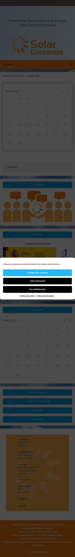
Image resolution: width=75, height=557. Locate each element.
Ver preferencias (37, 289)
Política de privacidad (45, 296)
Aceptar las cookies (37, 272)
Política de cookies (27, 296)
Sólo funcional (37, 281)
